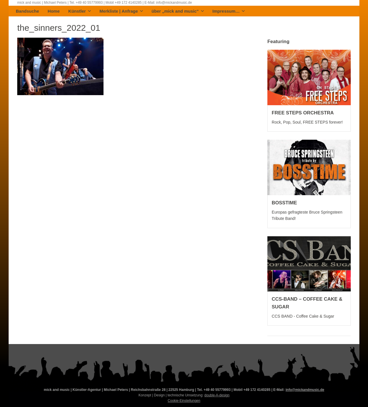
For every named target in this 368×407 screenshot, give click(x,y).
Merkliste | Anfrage (121, 11)
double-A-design (216, 395)
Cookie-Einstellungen (184, 401)
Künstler (79, 11)
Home (54, 11)
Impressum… (228, 11)
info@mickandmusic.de (304, 390)
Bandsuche (27, 11)
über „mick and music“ (178, 11)
